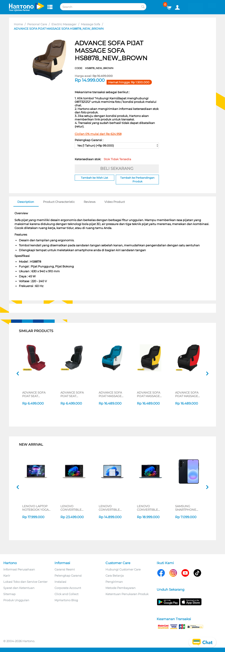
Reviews (89, 201)
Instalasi (60, 581)
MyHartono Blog (66, 600)
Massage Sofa (90, 24)
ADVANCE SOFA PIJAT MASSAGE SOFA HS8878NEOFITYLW (151, 394)
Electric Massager (63, 24)
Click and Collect (66, 594)
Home (18, 24)
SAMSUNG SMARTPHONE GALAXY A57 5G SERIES (186, 507)
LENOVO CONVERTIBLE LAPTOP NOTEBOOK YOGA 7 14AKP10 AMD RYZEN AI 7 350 (150, 507)
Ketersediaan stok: (103, 159)
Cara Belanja (114, 575)
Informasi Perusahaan (19, 569)
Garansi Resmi (64, 569)
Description (25, 201)
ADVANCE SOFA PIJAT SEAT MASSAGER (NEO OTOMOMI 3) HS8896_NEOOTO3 (74, 394)
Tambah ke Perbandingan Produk (137, 179)
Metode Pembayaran (120, 588)
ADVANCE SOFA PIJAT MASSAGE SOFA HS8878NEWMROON (189, 394)
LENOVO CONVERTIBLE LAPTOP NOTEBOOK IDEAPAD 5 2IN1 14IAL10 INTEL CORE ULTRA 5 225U (113, 507)
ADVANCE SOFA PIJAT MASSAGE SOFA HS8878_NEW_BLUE (113, 394)
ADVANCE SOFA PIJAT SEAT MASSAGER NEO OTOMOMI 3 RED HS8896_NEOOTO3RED (36, 394)
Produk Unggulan (16, 600)
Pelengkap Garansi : (89, 140)
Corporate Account (67, 588)
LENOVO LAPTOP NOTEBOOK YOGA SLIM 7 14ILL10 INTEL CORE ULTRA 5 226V (36, 507)
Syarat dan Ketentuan (18, 588)
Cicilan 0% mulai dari (98, 134)
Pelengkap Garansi (68, 575)
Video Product (114, 201)
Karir (6, 575)
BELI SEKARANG (116, 168)
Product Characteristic (59, 201)
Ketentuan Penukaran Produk (127, 594)
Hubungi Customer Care (123, 569)
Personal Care (37, 24)
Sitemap (9, 594)
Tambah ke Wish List (94, 177)
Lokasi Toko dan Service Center (25, 581)
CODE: (94, 68)
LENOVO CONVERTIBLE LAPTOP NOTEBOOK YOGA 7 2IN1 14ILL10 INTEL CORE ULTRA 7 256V (74, 507)
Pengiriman (114, 581)
